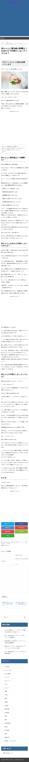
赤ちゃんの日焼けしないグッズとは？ (11, 149)
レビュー (7, 687)
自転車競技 (7, 723)
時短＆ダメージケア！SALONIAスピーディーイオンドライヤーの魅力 (15, 647)
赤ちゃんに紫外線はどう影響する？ (10, 146)
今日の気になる (14, 2)
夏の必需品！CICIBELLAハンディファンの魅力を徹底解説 (15, 641)
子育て (9, 543)
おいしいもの (8, 670)
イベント (7, 677)
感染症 (6, 702)
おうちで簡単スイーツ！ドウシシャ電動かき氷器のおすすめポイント (15, 631)
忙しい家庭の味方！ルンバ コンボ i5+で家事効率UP (15, 652)
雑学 (6, 733)
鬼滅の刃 (7, 737)
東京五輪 (7, 709)
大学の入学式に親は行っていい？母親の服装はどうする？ (21, 604)
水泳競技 (7, 712)
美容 (6, 719)
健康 (6, 691)
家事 (6, 698)
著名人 (6, 726)
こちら (11, 753)
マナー (6, 684)
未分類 (6, 705)
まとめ (3, 151)
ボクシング (7, 680)
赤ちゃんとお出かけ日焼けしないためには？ (13, 148)
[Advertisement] (14, 21)
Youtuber (7, 666)
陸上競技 (7, 730)
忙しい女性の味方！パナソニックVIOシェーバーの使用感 (15, 636)
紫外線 (3, 545)
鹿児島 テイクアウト (10, 741)
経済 (6, 716)
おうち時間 (7, 673)
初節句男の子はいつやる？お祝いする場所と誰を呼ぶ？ (8, 604)
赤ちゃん (8, 545)
